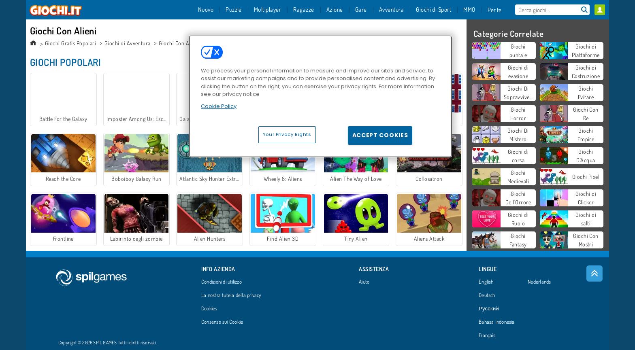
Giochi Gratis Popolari (70, 43)
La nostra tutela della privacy (231, 295)
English (486, 282)
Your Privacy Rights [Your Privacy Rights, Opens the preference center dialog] (287, 134)
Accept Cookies (380, 135)
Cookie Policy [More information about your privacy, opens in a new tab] (219, 106)
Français (487, 335)
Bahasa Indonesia (497, 322)
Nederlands (539, 282)
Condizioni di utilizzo (221, 282)
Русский (489, 309)
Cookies (209, 309)
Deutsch (487, 295)
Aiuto (364, 282)
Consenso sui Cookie (222, 322)
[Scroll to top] (594, 273)
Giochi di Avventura (127, 43)
